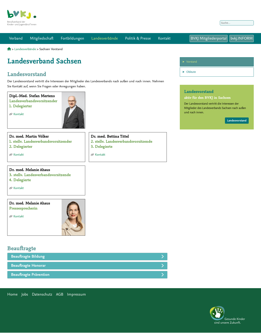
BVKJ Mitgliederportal (209, 38)
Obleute (191, 72)
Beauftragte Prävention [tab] (30, 274)
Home (12, 294)
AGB (59, 294)
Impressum (76, 294)
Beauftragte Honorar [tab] (28, 265)
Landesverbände (104, 38)
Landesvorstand (236, 121)
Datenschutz (42, 294)
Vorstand (191, 62)
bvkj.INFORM (242, 38)
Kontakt (164, 38)
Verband (16, 38)
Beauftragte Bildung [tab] (28, 256)
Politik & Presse (138, 38)
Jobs (24, 294)
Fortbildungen (72, 38)
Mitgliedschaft (41, 38)
